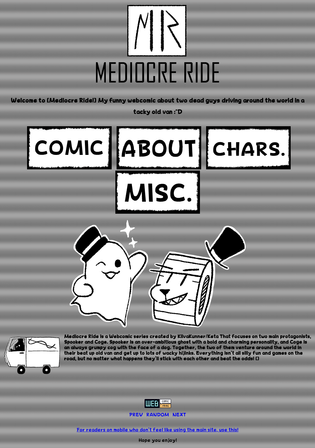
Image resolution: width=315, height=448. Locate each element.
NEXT (179, 414)
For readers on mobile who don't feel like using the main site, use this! (157, 429)
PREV (136, 414)
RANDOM (157, 414)
